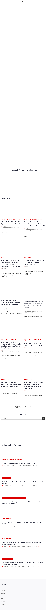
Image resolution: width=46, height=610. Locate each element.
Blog (2, 598)
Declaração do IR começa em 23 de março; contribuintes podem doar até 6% (34, 262)
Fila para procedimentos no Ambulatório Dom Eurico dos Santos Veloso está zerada (11, 384)
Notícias (3, 257)
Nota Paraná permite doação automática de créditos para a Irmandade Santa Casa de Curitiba (34, 305)
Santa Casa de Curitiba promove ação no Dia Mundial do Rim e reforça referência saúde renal (11, 345)
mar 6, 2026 (6, 526)
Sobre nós (3, 590)
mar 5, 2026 (6, 546)
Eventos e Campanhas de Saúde (30, 219)
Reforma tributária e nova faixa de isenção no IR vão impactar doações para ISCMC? (34, 224)
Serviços (3, 593)
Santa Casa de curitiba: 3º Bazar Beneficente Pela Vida (33, 344)
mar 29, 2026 (6, 465)
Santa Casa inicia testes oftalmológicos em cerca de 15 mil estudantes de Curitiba (11, 302)
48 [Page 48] (25, 407)
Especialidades (4, 596)
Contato (3, 601)
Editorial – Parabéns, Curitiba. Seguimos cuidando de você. (11, 223)
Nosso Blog (17, 219)
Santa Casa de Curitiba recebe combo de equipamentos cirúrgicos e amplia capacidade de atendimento (11, 263)
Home (2, 588)
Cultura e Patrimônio (5, 219)
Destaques (12, 219)
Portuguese (4, 604)
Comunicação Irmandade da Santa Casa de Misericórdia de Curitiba (10, 228)
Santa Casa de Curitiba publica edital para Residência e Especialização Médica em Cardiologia (34, 385)
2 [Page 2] (20, 407)
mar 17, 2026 (6, 485)
